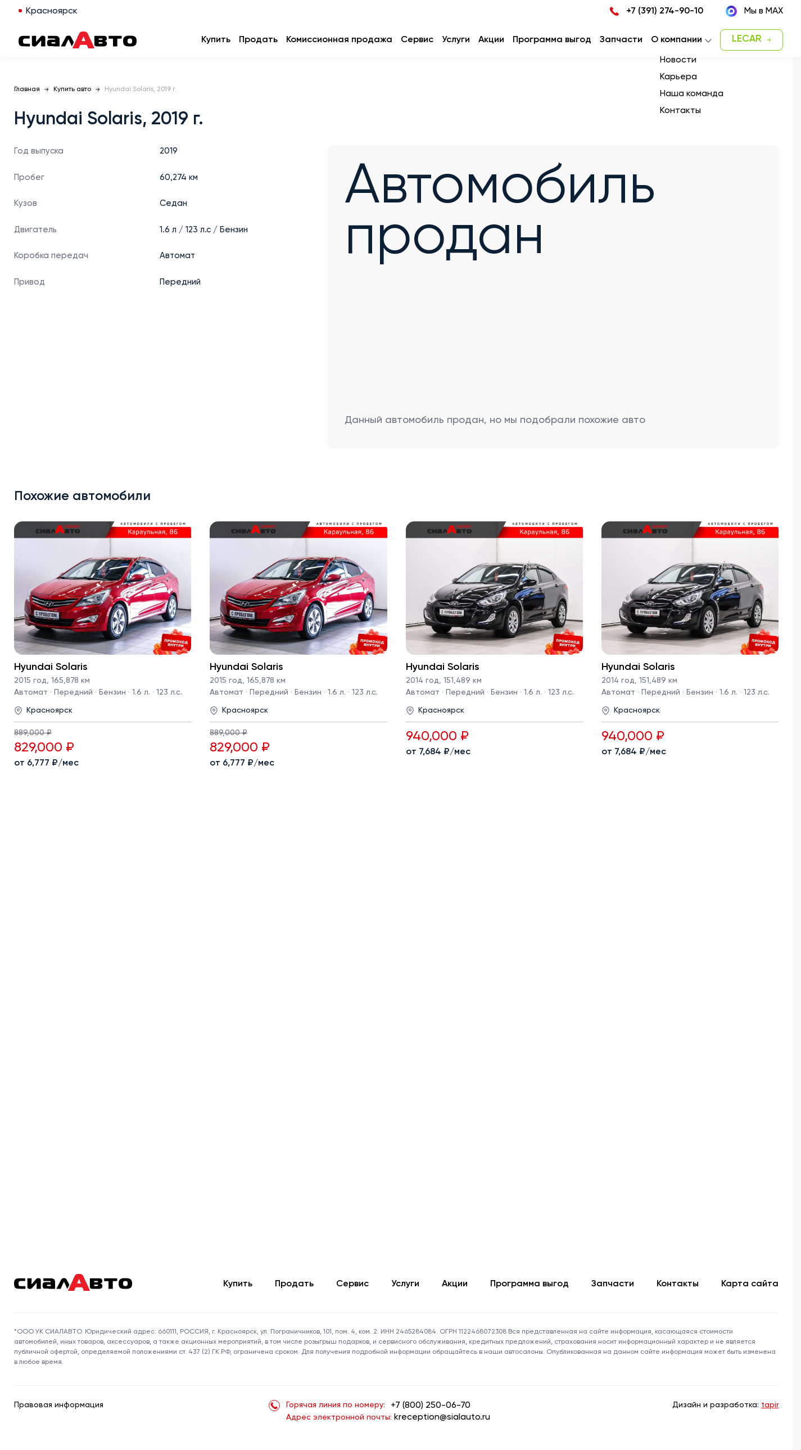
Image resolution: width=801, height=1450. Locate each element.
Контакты (678, 1284)
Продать (258, 39)
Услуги (405, 1284)
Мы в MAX (754, 11)
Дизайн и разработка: (725, 1405)
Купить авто (72, 89)
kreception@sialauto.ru (442, 1417)
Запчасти (612, 1284)
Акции (455, 1284)
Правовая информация (58, 1405)
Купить (237, 1284)
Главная (27, 89)
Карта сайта (750, 1284)
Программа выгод (529, 1284)
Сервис (352, 1284)
